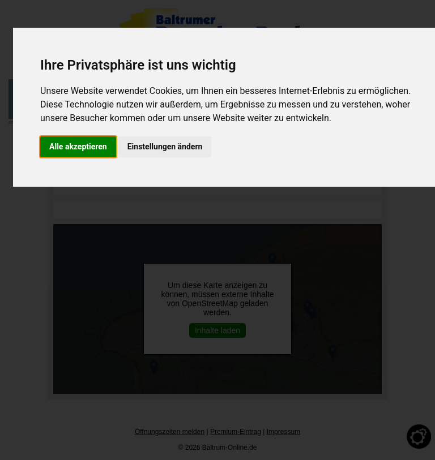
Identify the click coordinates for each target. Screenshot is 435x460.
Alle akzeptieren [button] (78, 146)
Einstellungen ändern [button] (165, 146)
